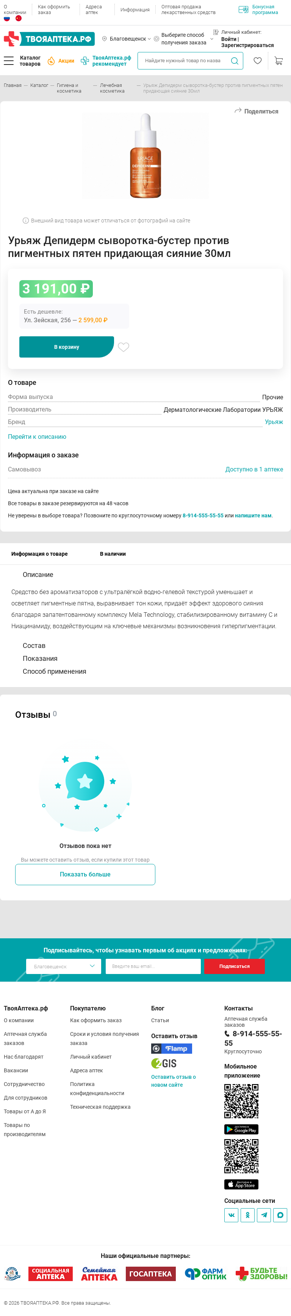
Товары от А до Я (25, 1111)
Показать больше (85, 874)
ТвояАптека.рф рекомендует (106, 61)
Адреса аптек (94, 9)
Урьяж (274, 422)
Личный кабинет (91, 1057)
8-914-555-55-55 (203, 515)
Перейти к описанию (37, 436)
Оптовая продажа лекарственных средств (188, 9)
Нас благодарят (24, 1057)
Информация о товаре (39, 554)
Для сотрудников (25, 1098)
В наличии (113, 554)
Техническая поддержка (100, 1107)
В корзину (66, 347)
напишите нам (253, 515)
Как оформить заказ (54, 9)
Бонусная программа (258, 9)
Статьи (160, 1020)
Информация (135, 10)
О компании (15, 9)
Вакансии (16, 1070)
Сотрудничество (24, 1084)
